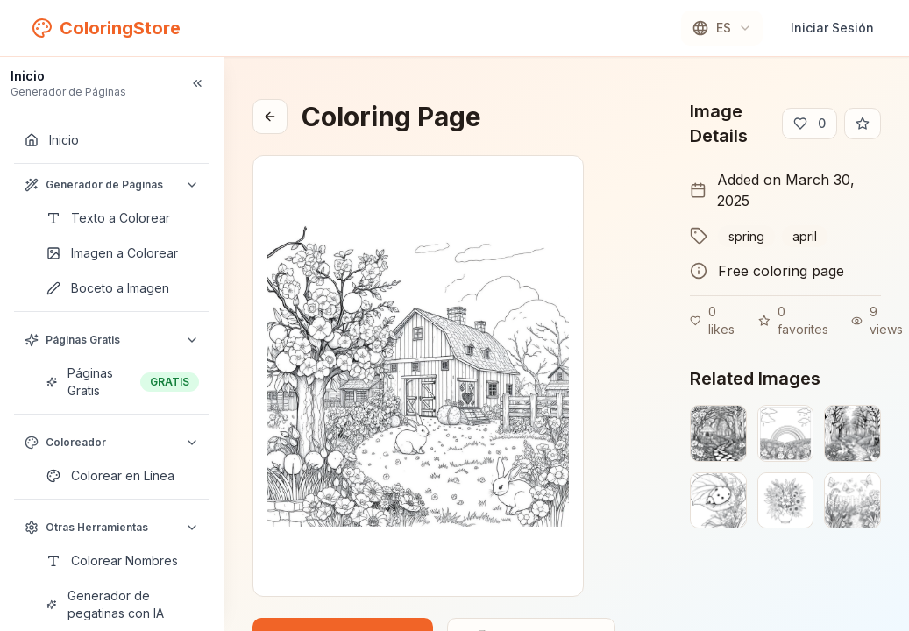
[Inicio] (111, 140)
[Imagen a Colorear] (122, 253)
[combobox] (722, 28)
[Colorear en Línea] (122, 476)
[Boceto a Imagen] (122, 288)
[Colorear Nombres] (122, 561)
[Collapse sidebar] (197, 83)
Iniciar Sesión (832, 27)
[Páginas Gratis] (122, 382)
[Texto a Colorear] (122, 218)
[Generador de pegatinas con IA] (122, 604)
